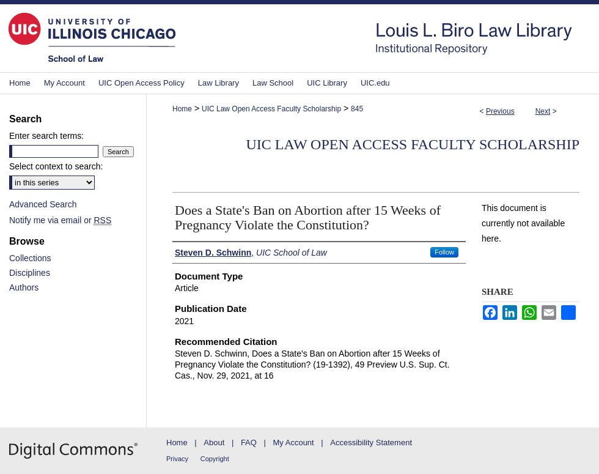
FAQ (249, 442)
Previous (500, 111)
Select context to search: (56, 166)
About (214, 442)
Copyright (214, 458)
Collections (30, 258)
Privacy (177, 458)
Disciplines (29, 273)
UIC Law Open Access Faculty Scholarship (271, 109)
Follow (444, 252)
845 (357, 109)
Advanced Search (43, 204)
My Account (293, 442)
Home (182, 109)
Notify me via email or (60, 220)
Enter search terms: (46, 136)
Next (543, 111)
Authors (24, 287)
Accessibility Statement (371, 442)
